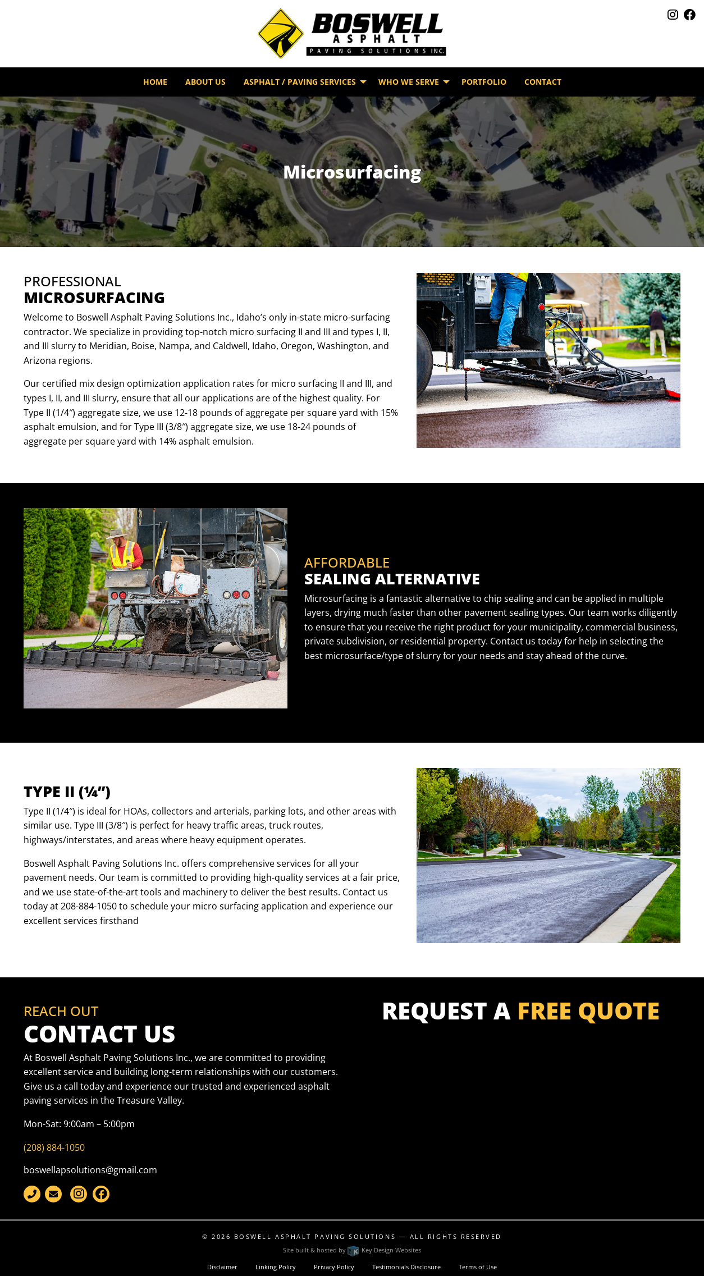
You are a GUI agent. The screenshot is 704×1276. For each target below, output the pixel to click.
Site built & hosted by (351, 1250)
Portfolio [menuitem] (483, 81)
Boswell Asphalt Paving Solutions (315, 1236)
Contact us (513, 641)
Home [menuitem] (155, 81)
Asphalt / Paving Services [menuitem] (300, 81)
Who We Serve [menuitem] (408, 81)
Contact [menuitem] (542, 81)
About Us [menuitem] (205, 81)
